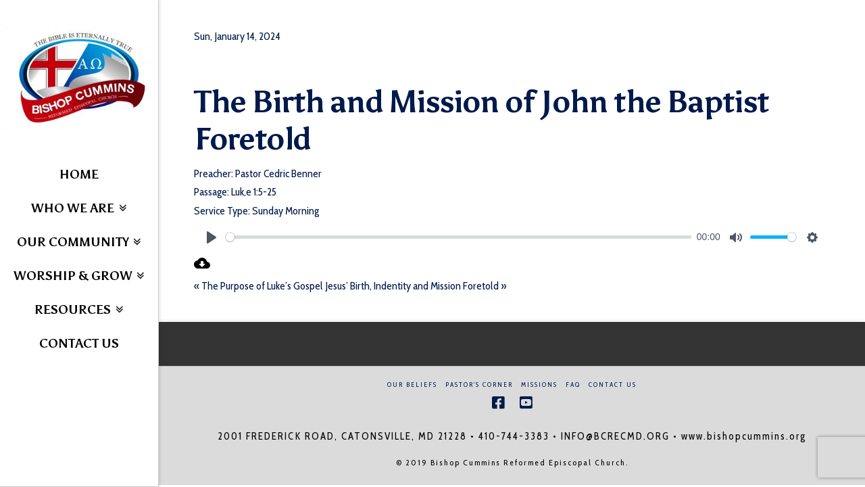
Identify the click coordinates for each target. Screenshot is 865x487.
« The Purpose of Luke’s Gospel (258, 285)
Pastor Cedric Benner (278, 173)
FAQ (573, 384)
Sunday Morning (285, 210)
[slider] (458, 237)
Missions (539, 384)
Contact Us (613, 384)
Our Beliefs (412, 384)
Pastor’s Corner (479, 384)
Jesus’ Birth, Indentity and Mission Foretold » (415, 285)
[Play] (211, 237)
